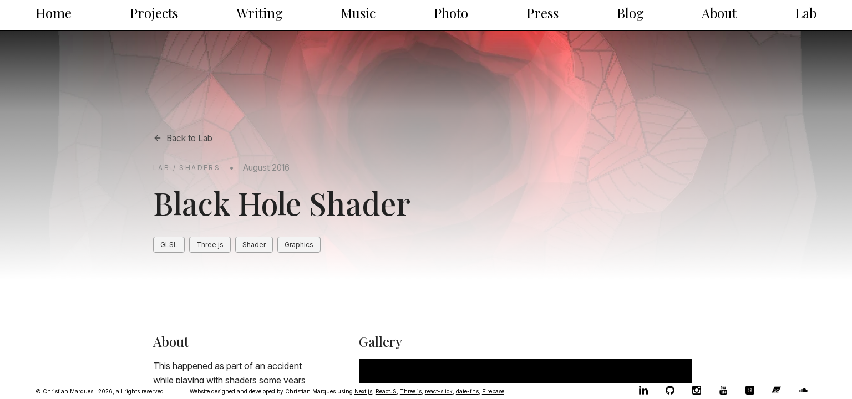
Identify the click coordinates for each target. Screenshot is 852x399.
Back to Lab (182, 138)
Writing (259, 13)
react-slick (439, 391)
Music (358, 13)
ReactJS (386, 391)
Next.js (363, 391)
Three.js (411, 391)
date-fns (467, 391)
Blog (630, 13)
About (719, 13)
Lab (805, 13)
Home (54, 13)
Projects (154, 13)
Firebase (493, 391)
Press (542, 13)
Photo (451, 13)
